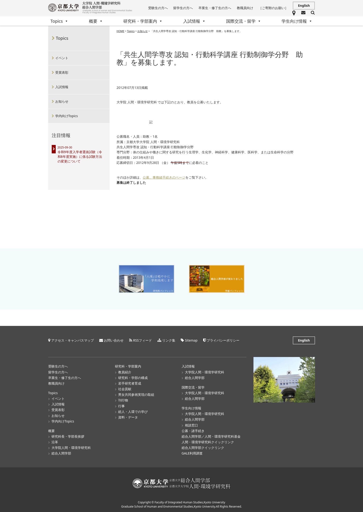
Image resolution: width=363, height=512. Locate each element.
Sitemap (191, 340)
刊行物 (123, 400)
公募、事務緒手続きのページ (164, 178)
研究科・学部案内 (143, 21)
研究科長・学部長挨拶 (67, 436)
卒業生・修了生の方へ (214, 8)
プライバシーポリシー (223, 340)
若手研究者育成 (129, 383)
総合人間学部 (61, 453)
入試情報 (194, 21)
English (304, 5)
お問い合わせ (114, 340)
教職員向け (245, 8)
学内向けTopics (66, 116)
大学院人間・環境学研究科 (71, 447)
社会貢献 (124, 389)
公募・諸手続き (193, 431)
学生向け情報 (297, 21)
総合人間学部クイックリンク (203, 447)
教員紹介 (124, 372)
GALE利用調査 (192, 453)
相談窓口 (191, 425)
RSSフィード (142, 340)
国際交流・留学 (243, 21)
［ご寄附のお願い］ (273, 8)
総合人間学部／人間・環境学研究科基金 (211, 436)
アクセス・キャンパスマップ (72, 340)
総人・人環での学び (133, 411)
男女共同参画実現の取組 (136, 394)
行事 (121, 406)
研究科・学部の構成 (133, 377)
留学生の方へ (183, 8)
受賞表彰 (61, 72)
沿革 (54, 442)
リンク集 (168, 340)
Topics (60, 21)
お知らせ (61, 101)
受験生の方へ (158, 8)
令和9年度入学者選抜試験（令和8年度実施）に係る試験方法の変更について (80, 156)
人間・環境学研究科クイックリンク (208, 442)
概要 (96, 21)
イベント (61, 58)
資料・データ (128, 417)
